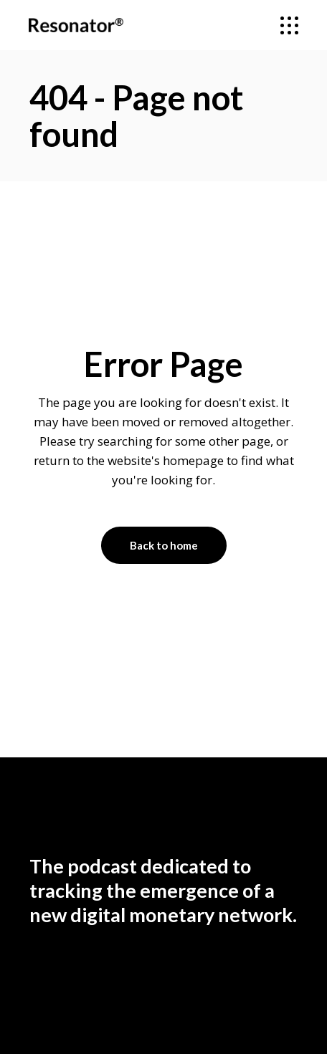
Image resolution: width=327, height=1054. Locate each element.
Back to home (164, 545)
